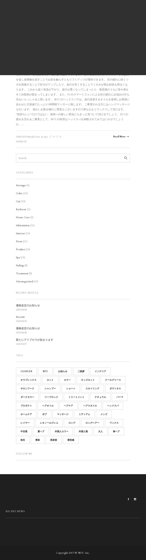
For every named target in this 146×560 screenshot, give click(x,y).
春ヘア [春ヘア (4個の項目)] (116, 431)
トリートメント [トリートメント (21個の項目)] (76, 397)
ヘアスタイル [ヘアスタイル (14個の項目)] (90, 405)
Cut (18, 201)
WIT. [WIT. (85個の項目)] (45, 371)
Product (20, 249)
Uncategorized (24, 281)
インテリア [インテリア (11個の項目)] (100, 371)
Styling (20, 265)
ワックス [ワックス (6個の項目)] (114, 422)
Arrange (21, 185)
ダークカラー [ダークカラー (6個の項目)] (27, 397)
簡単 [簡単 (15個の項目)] (37, 440)
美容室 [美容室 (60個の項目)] (53, 440)
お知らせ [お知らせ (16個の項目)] (62, 371)
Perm (19, 241)
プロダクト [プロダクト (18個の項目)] (26, 405)
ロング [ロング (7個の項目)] (71, 422)
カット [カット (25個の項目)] (50, 379)
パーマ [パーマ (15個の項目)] (119, 397)
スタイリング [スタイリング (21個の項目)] (92, 388)
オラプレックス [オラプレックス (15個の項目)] (28, 379)
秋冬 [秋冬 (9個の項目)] (23, 440)
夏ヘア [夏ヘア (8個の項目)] (41, 431)
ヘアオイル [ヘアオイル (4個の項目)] (48, 405)
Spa (46, 136)
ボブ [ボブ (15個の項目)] (44, 414)
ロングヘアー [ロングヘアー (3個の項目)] (92, 422)
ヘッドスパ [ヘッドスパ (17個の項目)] (113, 405)
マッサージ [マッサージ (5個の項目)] (62, 414)
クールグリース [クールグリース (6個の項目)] (113, 379)
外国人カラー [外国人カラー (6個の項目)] (61, 431)
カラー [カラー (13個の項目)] (67, 379)
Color (19, 193)
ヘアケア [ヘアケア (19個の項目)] (68, 405)
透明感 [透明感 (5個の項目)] (70, 440)
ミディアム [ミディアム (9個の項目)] (84, 414)
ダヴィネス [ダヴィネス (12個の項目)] (115, 388)
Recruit (20, 317)
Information (22, 225)
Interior (20, 233)
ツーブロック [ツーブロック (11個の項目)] (51, 397)
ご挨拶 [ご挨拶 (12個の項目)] (81, 371)
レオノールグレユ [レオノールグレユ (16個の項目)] (49, 422)
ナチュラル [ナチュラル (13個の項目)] (100, 397)
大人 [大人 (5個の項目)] (100, 431)
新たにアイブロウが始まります (34, 340)
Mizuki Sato (33, 136)
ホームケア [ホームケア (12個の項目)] (26, 414)
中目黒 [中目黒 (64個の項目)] (24, 431)
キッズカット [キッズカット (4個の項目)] (88, 379)
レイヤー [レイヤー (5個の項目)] (25, 422)
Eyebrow (21, 209)
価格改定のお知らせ (28, 305)
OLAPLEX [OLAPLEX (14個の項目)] (26, 371)
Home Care (23, 217)
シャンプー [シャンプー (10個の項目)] (50, 388)
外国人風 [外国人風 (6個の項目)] (83, 431)
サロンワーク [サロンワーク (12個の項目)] (27, 388)
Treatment (22, 273)
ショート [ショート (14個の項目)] (70, 388)
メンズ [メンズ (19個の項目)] (103, 414)
